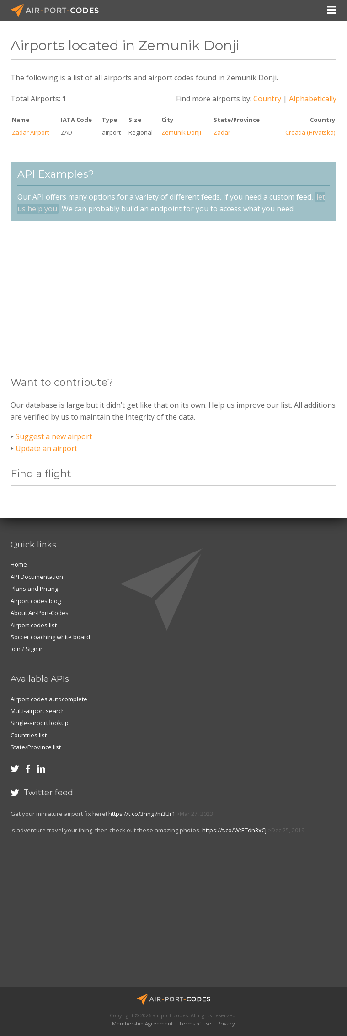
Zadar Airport (30, 132)
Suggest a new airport (54, 436)
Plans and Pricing (34, 588)
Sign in (35, 649)
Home (19, 564)
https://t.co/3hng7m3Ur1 (141, 814)
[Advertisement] (173, 299)
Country (267, 99)
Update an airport (46, 448)
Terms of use (195, 1023)
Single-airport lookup (40, 723)
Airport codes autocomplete (49, 699)
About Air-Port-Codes (40, 613)
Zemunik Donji (181, 132)
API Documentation (37, 577)
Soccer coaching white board (50, 637)
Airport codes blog (36, 601)
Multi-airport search (38, 711)
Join (16, 649)
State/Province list (36, 747)
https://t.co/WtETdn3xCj (234, 830)
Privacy (226, 1023)
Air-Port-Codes (59, 10)
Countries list (29, 735)
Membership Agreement (142, 1023)
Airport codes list (34, 625)
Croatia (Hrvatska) (310, 132)
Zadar (222, 132)
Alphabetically (312, 99)
